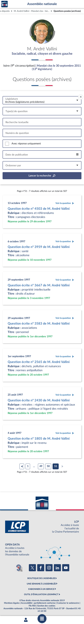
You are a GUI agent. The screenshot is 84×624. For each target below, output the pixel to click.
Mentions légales (12, 603)
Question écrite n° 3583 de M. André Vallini (39, 323)
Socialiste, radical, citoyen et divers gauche (42, 53)
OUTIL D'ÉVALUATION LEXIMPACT (41, 594)
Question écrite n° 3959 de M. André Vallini (39, 247)
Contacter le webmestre (68, 603)
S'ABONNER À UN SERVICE (41, 589)
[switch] (7, 144)
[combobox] (42, 100)
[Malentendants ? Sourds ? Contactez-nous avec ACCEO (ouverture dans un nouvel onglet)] (18, 568)
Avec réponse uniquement (26, 143)
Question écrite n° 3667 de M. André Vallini (39, 285)
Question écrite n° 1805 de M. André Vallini (39, 438)
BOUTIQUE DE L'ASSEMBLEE (41, 578)
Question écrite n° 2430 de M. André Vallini (39, 400)
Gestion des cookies (46, 606)
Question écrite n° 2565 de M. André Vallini (39, 362)
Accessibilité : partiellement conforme (38, 603)
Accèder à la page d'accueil (4, 4)
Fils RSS (32, 606)
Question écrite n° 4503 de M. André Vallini (39, 208)
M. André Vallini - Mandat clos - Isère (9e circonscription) (32, 11)
